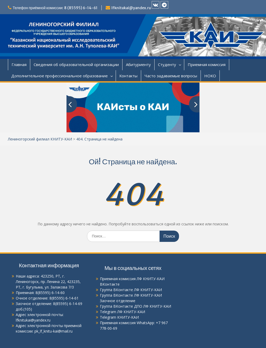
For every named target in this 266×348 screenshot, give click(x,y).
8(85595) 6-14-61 (64, 298)
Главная (19, 64)
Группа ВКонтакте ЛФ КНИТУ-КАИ (131, 289)
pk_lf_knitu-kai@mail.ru (53, 331)
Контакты (128, 75)
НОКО (210, 75)
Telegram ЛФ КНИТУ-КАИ (122, 311)
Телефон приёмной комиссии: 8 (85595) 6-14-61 (55, 8)
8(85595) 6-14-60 (50, 292)
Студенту (167, 64)
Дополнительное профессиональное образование (59, 75)
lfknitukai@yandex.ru (131, 8)
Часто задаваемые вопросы (171, 75)
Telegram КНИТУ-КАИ (119, 317)
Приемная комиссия (207, 64)
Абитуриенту (138, 64)
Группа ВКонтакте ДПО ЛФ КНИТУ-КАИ (135, 306)
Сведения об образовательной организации (76, 64)
